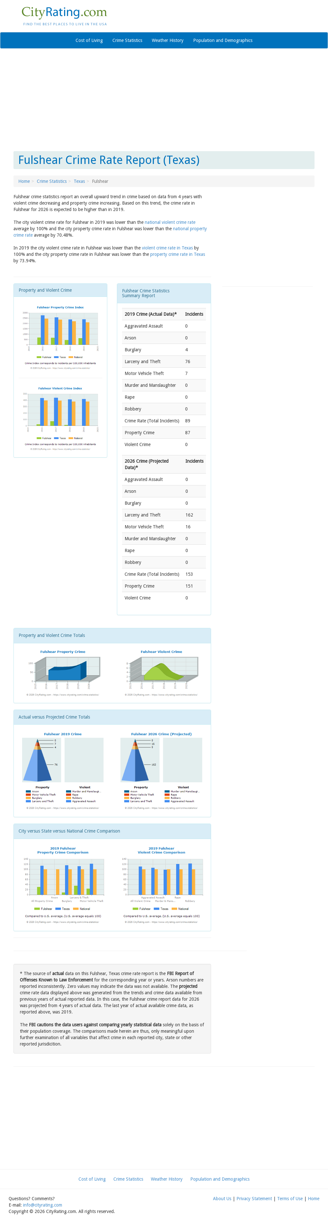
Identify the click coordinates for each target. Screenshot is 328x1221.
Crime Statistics (127, 40)
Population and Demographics (222, 40)
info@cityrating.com (42, 1205)
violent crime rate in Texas (167, 247)
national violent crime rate (170, 222)
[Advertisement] (164, 100)
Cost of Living (89, 40)
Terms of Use (290, 1198)
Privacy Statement (254, 1198)
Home (24, 181)
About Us (222, 1198)
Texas (79, 181)
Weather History (168, 40)
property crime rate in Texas (177, 254)
